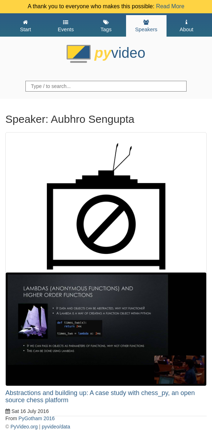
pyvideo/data (56, 427)
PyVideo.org (24, 427)
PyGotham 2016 (37, 418)
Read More (170, 6)
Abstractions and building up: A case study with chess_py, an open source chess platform (100, 396)
